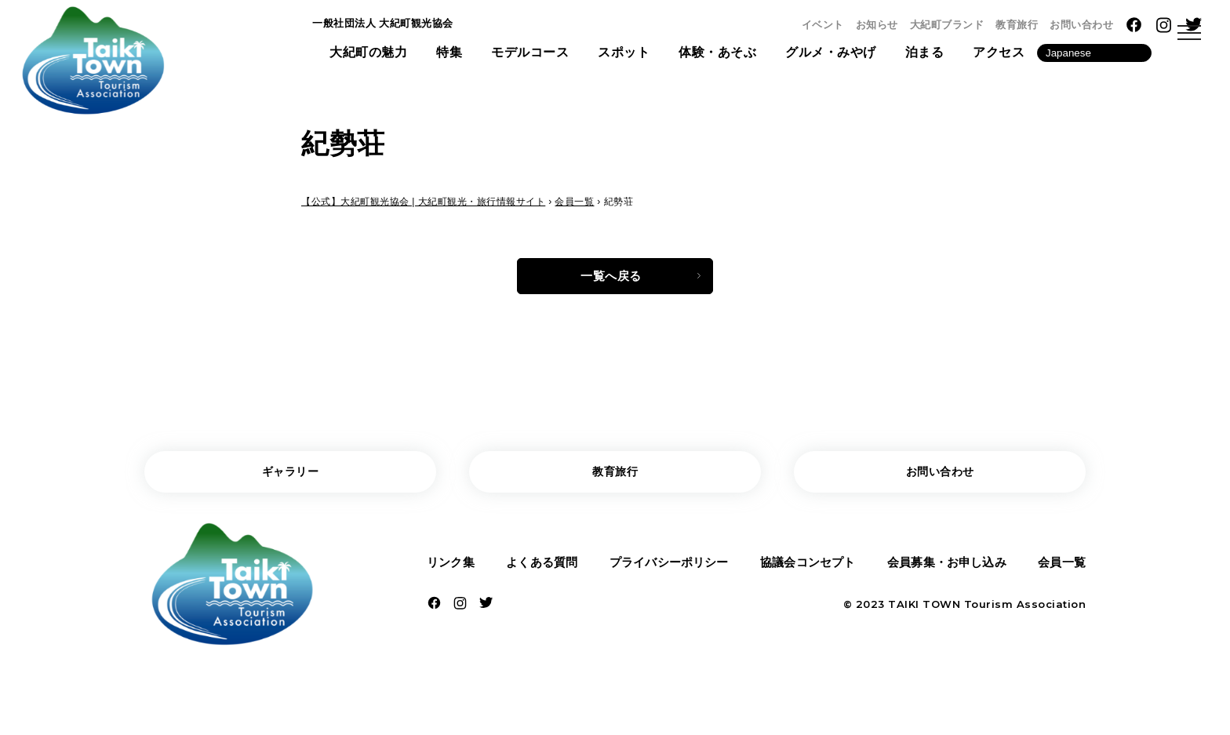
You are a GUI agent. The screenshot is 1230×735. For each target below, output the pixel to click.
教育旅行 (1016, 25)
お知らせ (877, 25)
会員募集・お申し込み (946, 570)
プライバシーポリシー (667, 570)
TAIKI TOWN (924, 615)
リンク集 (453, 570)
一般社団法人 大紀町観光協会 (398, 26)
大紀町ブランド (947, 25)
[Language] (1094, 58)
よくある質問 (540, 570)
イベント (823, 25)
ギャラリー (290, 476)
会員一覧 (1060, 570)
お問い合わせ (1081, 25)
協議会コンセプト (806, 570)
